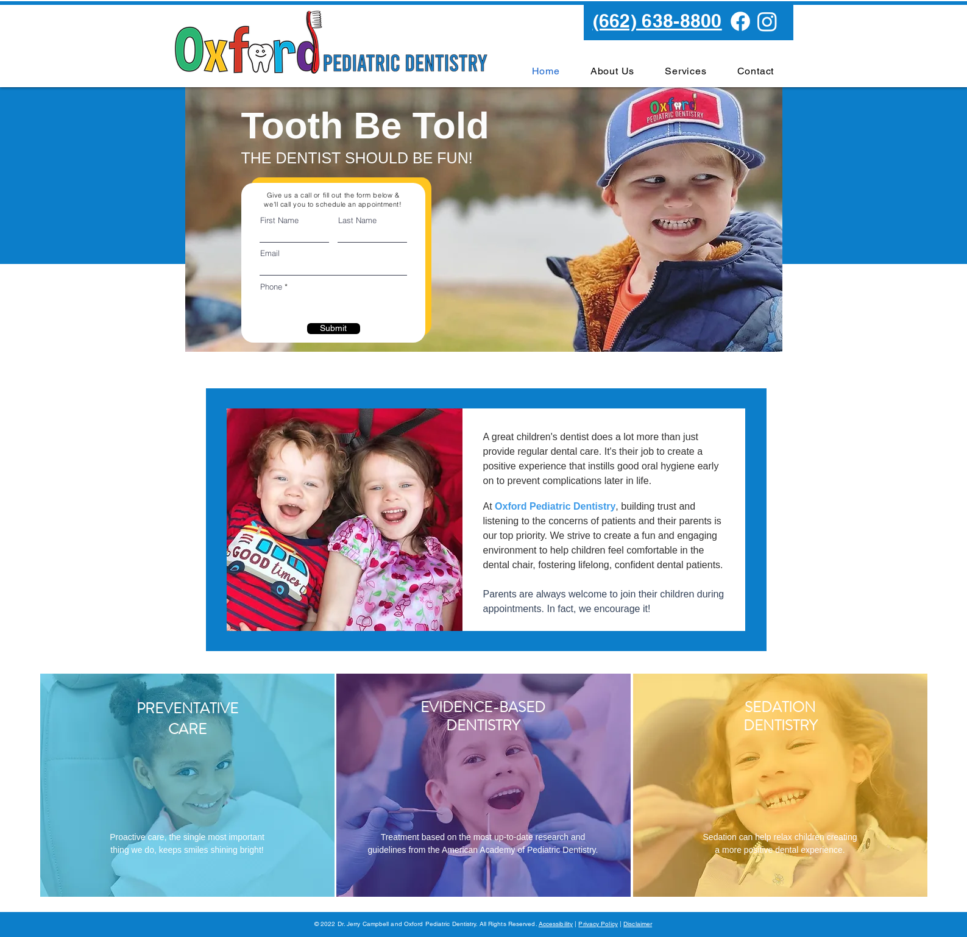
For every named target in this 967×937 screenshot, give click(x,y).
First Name (279, 220)
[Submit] (333, 328)
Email (270, 253)
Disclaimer (637, 924)
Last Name (357, 220)
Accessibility (556, 924)
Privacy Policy (597, 924)
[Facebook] (740, 21)
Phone (271, 287)
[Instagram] (767, 21)
